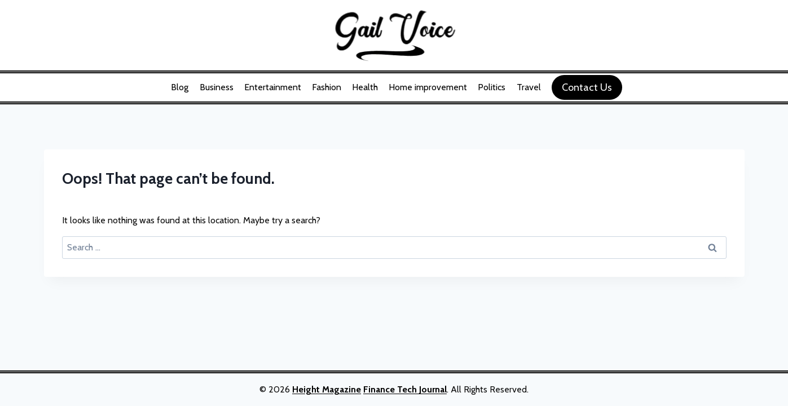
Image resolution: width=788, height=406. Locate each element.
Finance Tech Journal (405, 389)
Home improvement (428, 87)
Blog (179, 87)
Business (217, 87)
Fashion (326, 87)
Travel (529, 87)
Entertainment (272, 87)
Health (365, 87)
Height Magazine (326, 389)
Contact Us (587, 87)
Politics (491, 87)
